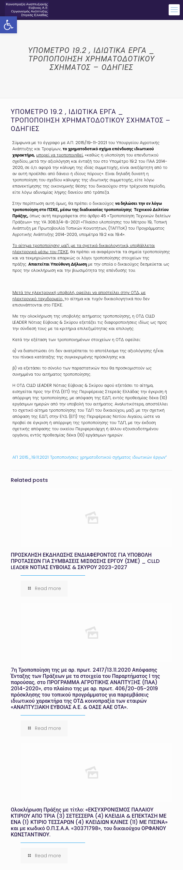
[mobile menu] (174, 9)
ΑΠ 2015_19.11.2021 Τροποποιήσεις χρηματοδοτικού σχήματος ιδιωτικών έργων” (89, 457)
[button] (8, 24)
